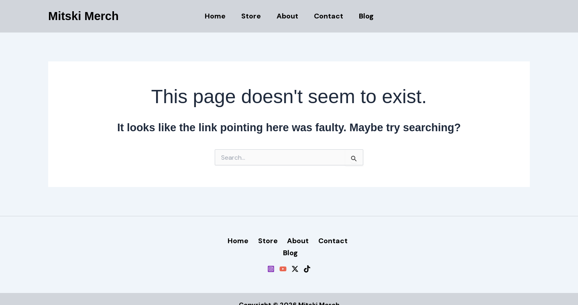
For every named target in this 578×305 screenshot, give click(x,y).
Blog (363, 16)
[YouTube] (283, 256)
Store (252, 16)
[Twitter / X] (295, 256)
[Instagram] (271, 256)
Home (217, 16)
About (287, 16)
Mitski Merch (83, 16)
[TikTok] (307, 256)
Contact (327, 16)
